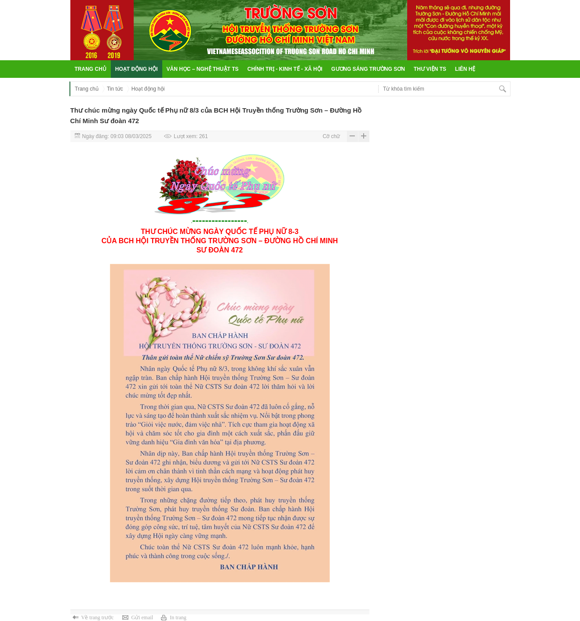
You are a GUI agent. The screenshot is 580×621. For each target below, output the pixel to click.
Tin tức (115, 89)
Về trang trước (97, 617)
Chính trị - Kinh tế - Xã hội (285, 69)
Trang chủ (90, 69)
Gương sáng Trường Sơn (368, 69)
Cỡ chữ (331, 136)
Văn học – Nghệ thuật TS (203, 69)
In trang (178, 617)
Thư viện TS (430, 69)
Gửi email (142, 617)
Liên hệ (465, 69)
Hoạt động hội (136, 69)
